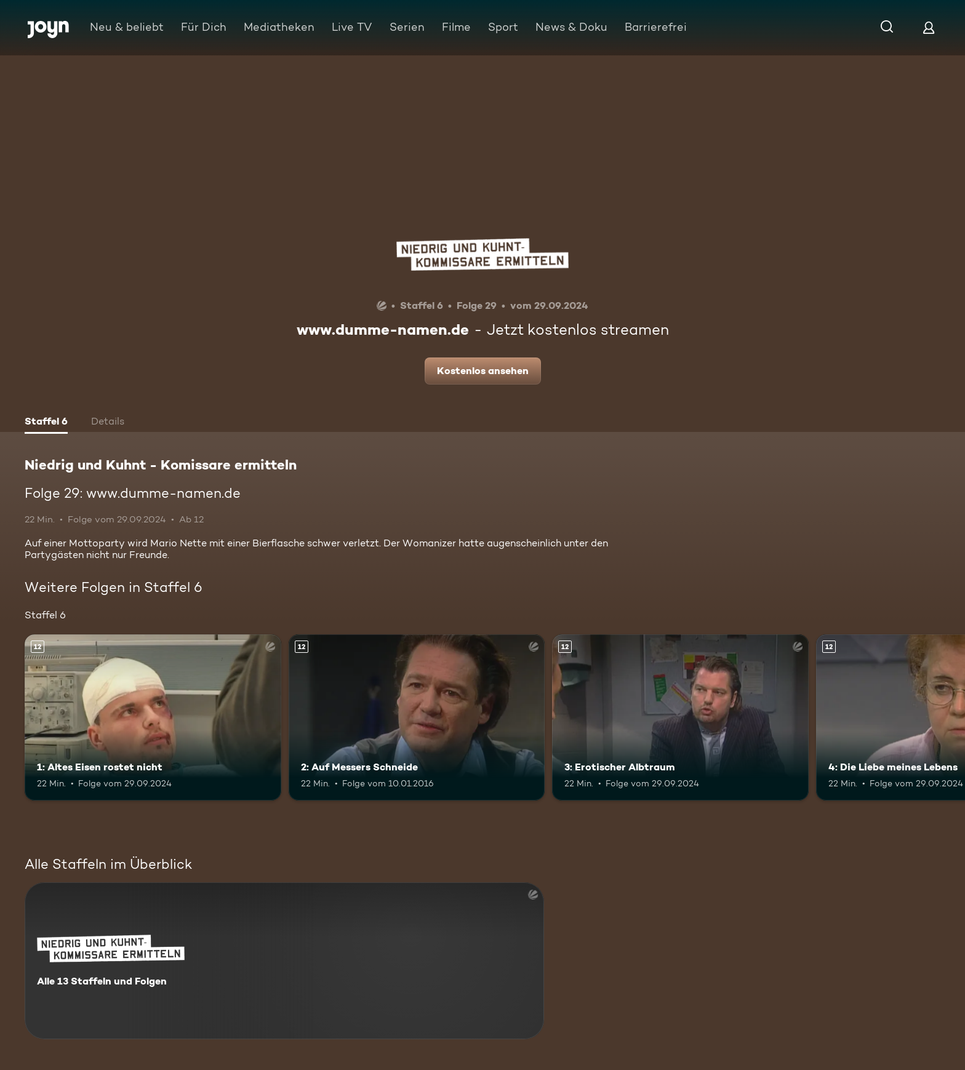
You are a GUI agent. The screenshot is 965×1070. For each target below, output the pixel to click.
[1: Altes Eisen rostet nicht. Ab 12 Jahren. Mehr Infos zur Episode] (153, 717)
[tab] (46, 423)
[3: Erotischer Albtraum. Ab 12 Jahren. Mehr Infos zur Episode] (680, 717)
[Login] (929, 27)
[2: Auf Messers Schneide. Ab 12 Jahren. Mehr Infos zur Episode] (417, 717)
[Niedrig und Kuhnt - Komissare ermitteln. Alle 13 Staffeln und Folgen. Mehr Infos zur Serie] (284, 960)
